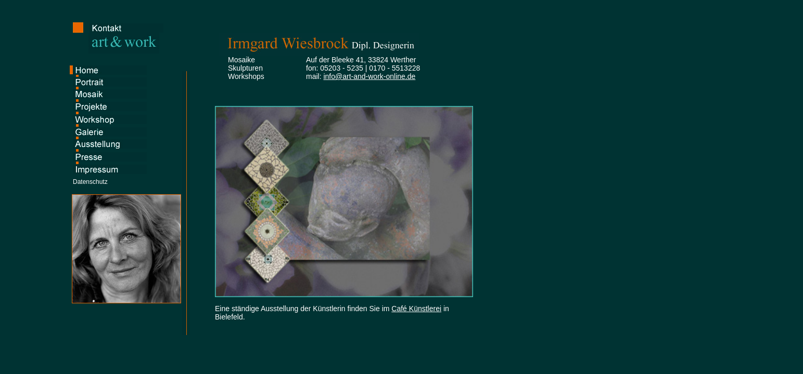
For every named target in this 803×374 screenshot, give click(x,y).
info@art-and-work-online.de (369, 76)
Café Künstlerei (416, 308)
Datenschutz (90, 181)
